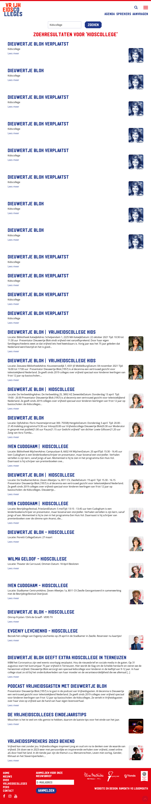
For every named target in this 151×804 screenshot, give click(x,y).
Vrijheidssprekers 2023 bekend (41, 740)
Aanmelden (46, 790)
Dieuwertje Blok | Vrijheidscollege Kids (52, 331)
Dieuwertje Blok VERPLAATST (38, 43)
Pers (6, 787)
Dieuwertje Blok (26, 70)
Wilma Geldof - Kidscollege (37, 558)
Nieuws (7, 776)
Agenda (110, 13)
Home (6, 772)
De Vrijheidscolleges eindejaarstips (47, 714)
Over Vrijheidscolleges (15, 781)
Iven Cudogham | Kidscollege (38, 446)
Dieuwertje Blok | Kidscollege (41, 389)
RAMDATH (124, 788)
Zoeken (93, 24)
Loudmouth (141, 788)
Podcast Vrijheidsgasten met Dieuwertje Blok (57, 685)
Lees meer (13, 53)
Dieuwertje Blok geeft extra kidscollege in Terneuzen (67, 657)
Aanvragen (140, 13)
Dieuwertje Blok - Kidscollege (41, 531)
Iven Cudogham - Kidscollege (38, 585)
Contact (8, 790)
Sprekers (123, 13)
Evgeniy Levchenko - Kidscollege (43, 630)
